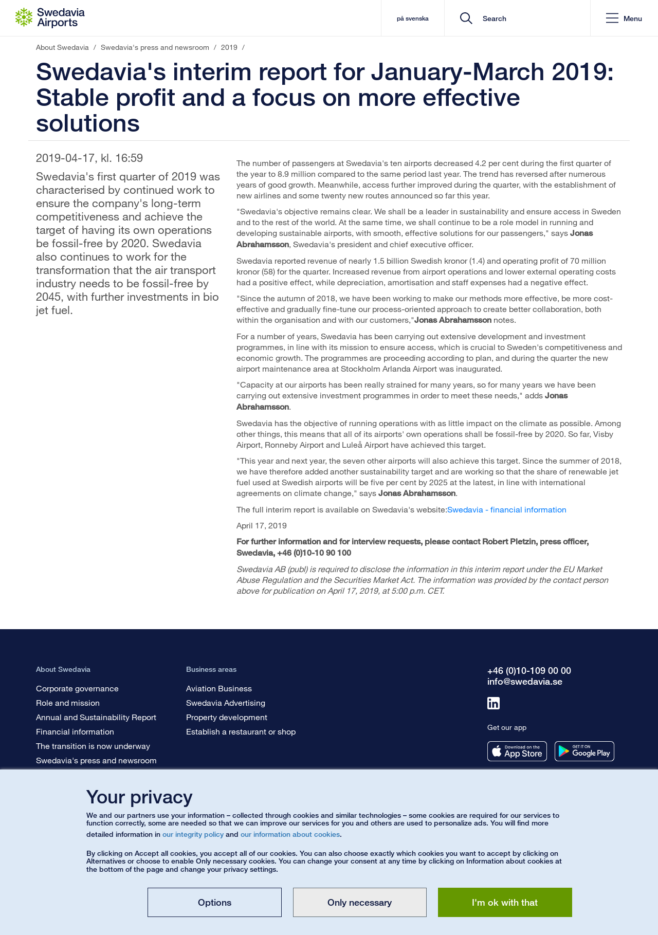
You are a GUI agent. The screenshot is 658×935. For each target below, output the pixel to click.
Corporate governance (77, 688)
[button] (624, 18)
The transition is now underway (93, 745)
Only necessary (359, 902)
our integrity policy (193, 834)
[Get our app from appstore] (517, 751)
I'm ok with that (505, 902)
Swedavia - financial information (506, 509)
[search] (521, 18)
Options (214, 902)
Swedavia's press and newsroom (96, 760)
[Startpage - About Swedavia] (50, 18)
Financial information (75, 731)
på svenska (413, 18)
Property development (226, 717)
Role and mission (68, 702)
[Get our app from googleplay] (584, 751)
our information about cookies (290, 834)
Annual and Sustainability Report (96, 717)
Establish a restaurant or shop (241, 731)
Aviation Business (219, 688)
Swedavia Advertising (225, 702)
